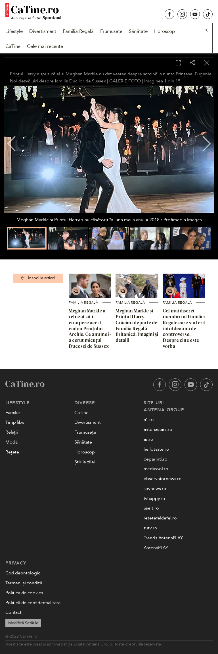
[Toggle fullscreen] (178, 63)
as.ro (148, 439)
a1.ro (149, 419)
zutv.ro (150, 528)
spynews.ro (155, 488)
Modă (11, 442)
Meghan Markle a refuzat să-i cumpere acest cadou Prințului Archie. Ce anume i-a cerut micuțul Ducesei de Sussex (90, 328)
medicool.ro (156, 469)
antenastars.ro (158, 429)
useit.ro (151, 508)
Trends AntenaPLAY (163, 538)
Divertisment (42, 31)
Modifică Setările (23, 623)
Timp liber (15, 422)
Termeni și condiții (23, 583)
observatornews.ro (163, 479)
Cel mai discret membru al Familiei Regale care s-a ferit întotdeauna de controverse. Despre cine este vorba (184, 328)
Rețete (12, 452)
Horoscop (164, 31)
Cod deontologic (22, 573)
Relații (11, 432)
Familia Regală (78, 31)
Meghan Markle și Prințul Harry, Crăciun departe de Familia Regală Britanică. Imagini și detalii (137, 325)
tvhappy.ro (154, 498)
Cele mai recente (45, 46)
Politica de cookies (24, 593)
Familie (12, 413)
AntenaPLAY (156, 548)
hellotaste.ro (156, 449)
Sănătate (138, 31)
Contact (13, 612)
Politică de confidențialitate (32, 603)
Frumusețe (111, 31)
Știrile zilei (84, 462)
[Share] (192, 63)
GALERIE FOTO (125, 81)
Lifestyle (14, 31)
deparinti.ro (155, 459)
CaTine (12, 46)
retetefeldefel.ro (160, 518)
